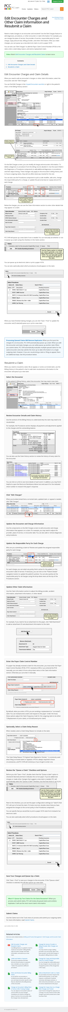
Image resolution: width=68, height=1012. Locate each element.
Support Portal (57, 1)
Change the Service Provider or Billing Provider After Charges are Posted (48, 946)
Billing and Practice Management (33, 937)
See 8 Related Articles (58, 17)
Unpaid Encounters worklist (35, 84)
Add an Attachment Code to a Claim (49, 973)
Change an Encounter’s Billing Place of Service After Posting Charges (21, 988)
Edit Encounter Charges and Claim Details (20, 64)
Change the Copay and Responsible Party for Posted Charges (49, 959)
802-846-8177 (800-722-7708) (36, 1)
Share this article (59, 19)
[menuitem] (36, 1)
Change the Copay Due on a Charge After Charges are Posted (49, 988)
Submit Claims (29, 920)
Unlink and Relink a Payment (19, 958)
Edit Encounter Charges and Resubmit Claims (30, 54)
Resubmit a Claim (12, 67)
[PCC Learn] (13, 7)
